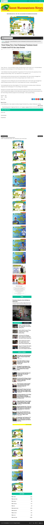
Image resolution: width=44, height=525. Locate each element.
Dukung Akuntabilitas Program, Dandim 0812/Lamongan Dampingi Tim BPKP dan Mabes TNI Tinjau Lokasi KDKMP (24, 402)
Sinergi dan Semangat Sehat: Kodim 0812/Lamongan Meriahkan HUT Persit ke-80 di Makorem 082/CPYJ (25, 347)
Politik (14, 515)
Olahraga (15, 503)
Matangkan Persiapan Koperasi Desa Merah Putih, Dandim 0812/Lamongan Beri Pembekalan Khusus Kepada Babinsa (24, 368)
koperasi (14, 501)
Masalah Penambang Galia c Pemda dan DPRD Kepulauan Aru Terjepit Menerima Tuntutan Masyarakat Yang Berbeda (24, 408)
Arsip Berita (26, 323)
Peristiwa (14, 512)
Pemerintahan (15, 508)
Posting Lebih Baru (4, 136)
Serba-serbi (7, 41)
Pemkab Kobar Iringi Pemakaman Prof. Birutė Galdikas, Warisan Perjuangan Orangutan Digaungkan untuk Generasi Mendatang (24, 419)
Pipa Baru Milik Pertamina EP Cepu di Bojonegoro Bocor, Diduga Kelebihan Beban (25, 332)
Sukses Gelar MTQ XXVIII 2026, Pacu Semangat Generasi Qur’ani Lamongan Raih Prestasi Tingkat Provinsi (24, 413)
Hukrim (14, 496)
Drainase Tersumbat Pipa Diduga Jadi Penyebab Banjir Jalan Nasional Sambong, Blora (25, 326)
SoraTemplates (6, 523)
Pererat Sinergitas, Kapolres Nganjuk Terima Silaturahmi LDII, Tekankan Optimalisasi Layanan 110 (23, 385)
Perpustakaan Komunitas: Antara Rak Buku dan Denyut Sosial (21, 300)
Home (3, 41)
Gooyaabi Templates (17, 523)
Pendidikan (15, 510)
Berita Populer (17, 323)
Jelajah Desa (15, 499)
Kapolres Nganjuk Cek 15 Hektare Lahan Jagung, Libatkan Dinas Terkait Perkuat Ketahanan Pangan (25, 342)
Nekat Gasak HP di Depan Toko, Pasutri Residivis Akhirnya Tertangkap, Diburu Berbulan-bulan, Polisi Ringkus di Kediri (24, 390)
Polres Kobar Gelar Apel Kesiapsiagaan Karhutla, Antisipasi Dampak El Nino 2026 (24, 356)
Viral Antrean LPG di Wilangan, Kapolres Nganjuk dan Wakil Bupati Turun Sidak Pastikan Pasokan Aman (25, 337)
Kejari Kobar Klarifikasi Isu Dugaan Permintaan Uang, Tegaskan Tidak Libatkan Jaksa (23, 362)
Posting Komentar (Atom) (10, 137)
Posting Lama (40, 136)
